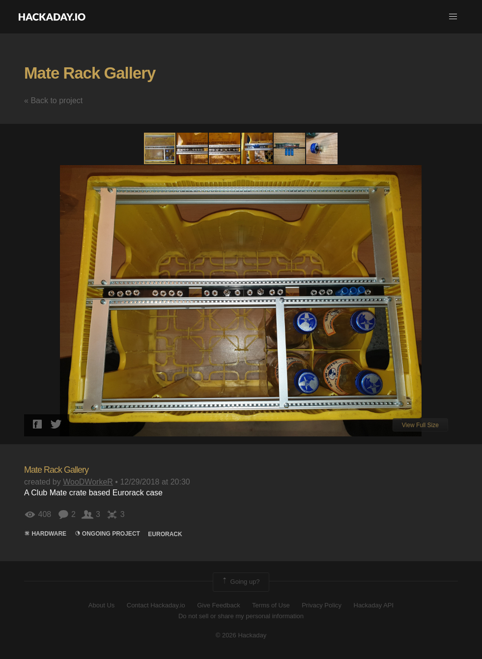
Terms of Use (271, 605)
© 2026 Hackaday (241, 635)
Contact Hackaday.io (156, 605)
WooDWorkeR (88, 482)
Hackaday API (374, 605)
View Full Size (420, 425)
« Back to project (53, 100)
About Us (101, 605)
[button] (453, 16)
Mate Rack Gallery (89, 73)
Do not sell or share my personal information (241, 616)
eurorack (165, 534)
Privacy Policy (321, 605)
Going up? (240, 581)
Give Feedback (218, 605)
